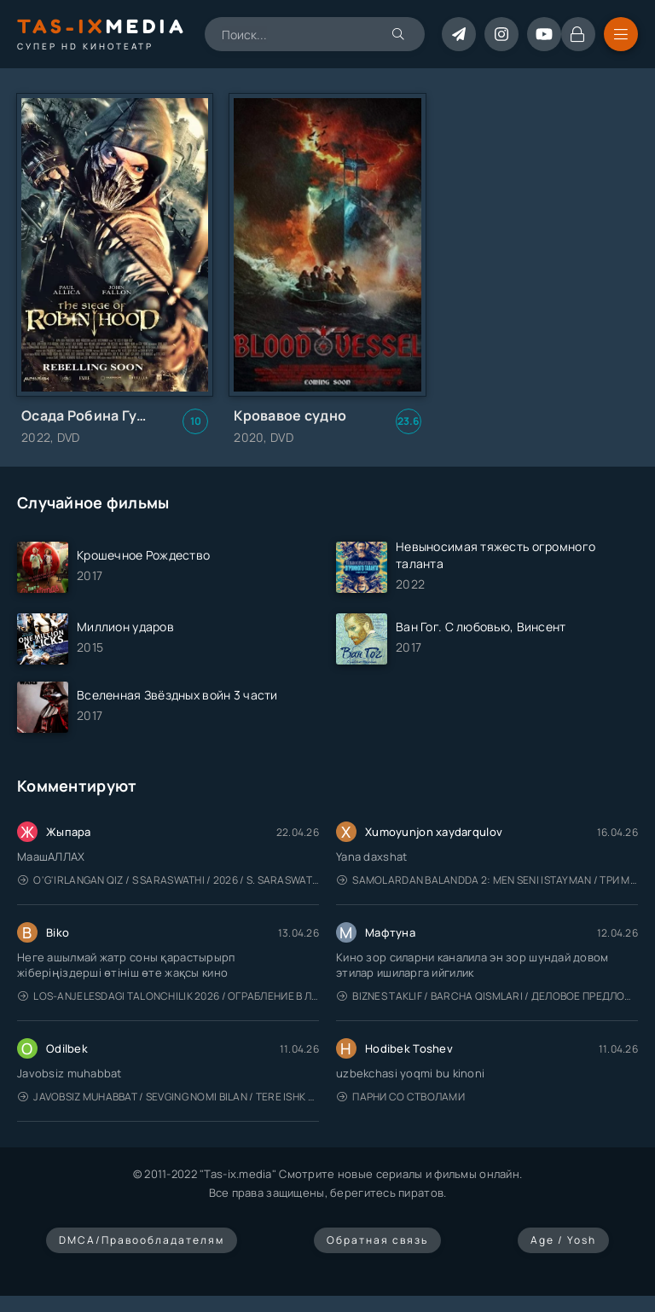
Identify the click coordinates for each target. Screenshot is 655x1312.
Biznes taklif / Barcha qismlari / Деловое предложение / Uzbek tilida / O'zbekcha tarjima (487, 996)
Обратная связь (377, 1240)
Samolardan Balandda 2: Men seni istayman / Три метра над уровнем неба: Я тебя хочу (487, 880)
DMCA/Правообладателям (141, 1240)
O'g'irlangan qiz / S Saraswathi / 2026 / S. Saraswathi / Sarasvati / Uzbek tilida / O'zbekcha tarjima (168, 880)
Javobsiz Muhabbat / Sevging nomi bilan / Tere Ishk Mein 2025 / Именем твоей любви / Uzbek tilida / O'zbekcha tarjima (168, 1096)
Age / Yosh (563, 1240)
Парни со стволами (401, 1096)
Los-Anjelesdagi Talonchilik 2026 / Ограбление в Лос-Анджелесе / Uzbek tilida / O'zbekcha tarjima (168, 996)
